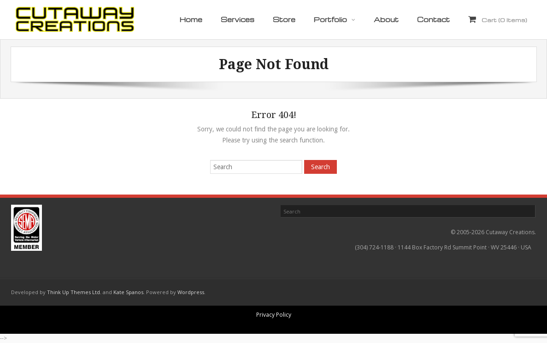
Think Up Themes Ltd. (74, 292)
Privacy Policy (273, 315)
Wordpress (190, 292)
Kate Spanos (128, 292)
